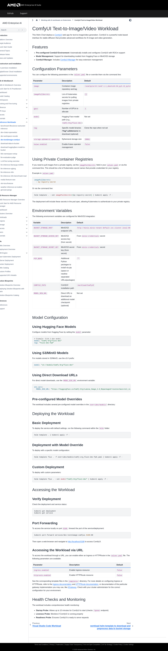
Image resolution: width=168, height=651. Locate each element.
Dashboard (9, 92)
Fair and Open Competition (92, 645)
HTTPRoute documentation (93, 590)
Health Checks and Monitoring (147, 51)
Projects (8, 221)
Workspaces (9, 100)
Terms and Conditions (41, 645)
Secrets (8, 115)
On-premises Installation (14, 68)
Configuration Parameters (146, 28)
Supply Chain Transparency (73, 645)
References (9, 305)
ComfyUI (64, 35)
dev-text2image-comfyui (16, 140)
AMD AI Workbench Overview (16, 85)
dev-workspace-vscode (15, 136)
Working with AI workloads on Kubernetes (62, 20)
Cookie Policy (118, 645)
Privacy (52, 645)
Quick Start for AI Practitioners (16, 89)
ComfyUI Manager (74, 63)
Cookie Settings (128, 645)
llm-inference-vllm (13, 172)
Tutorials (8, 118)
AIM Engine (9, 253)
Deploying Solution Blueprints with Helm (17, 290)
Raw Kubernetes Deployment (16, 257)
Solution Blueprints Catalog (15, 295)
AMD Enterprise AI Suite (30, 5)
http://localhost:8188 (82, 548)
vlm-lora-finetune (13, 183)
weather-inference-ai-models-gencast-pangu (18, 188)
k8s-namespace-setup (15, 154)
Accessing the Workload (145, 47)
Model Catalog (10, 96)
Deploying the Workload (145, 43)
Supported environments (14, 75)
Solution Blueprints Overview (15, 285)
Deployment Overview (13, 249)
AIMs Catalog (10, 268)
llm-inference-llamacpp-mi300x (18, 165)
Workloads (9, 217)
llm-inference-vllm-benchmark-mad (20, 176)
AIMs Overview (10, 246)
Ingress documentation (68, 590)
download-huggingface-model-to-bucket (19, 148)
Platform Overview (12, 40)
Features (139, 25)
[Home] (43, 20)
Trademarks (59, 645)
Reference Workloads (13, 122)
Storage (8, 225)
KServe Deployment (12, 260)
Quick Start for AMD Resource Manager (16, 204)
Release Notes (10, 54)
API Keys (8, 111)
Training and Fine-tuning (14, 104)
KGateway (86, 593)
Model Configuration (143, 40)
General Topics (10, 51)
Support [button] (23, 13)
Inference (8, 107)
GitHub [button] (10, 13)
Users (7, 232)
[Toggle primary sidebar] (39, 20)
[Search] (18, 30)
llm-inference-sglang (14, 169)
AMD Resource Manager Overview (18, 200)
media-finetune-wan (14, 180)
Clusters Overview (12, 214)
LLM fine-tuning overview (16, 161)
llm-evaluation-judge (14, 157)
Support (8, 309)
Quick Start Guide (11, 47)
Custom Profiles (11, 271)
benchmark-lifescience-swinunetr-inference (19, 127)
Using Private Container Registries (149, 32)
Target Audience (11, 43)
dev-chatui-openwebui (15, 132)
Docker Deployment (12, 264)
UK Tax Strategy (107, 645)
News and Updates (12, 58)
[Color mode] (130, 20)
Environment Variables (144, 36)
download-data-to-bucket (16, 143)
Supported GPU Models (14, 275)
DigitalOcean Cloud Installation (16, 72)
